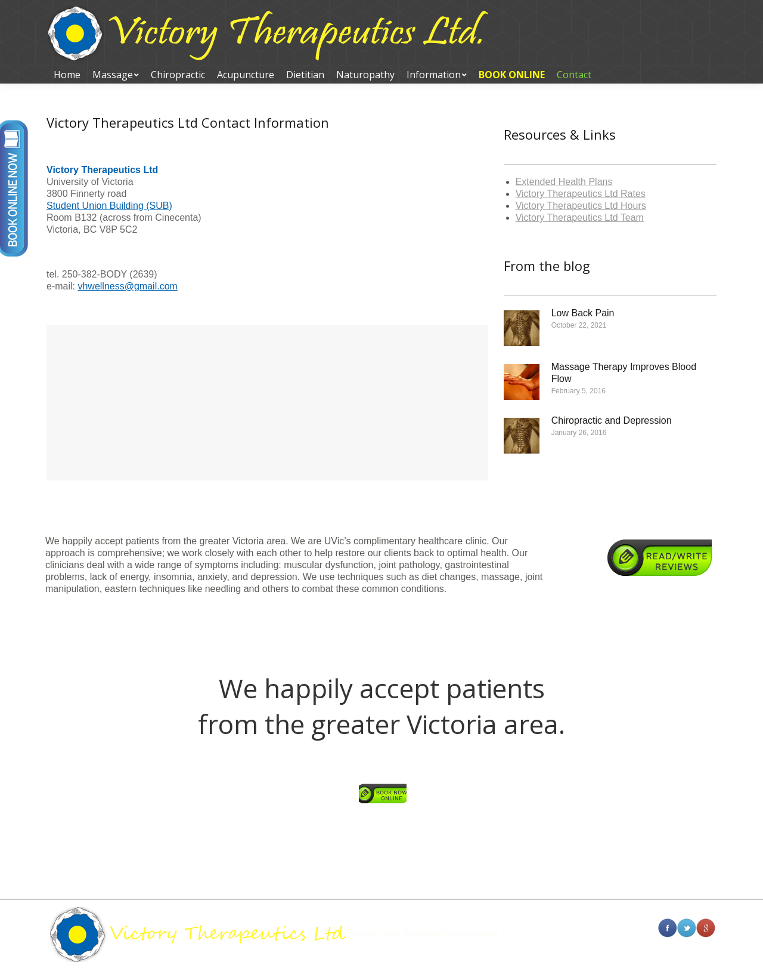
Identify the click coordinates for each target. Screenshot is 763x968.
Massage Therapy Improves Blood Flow (623, 373)
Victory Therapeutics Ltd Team (580, 217)
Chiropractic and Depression (611, 420)
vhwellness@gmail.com (127, 286)
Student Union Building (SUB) (109, 206)
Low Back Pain (583, 313)
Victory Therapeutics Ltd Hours (581, 206)
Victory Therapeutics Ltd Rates (581, 194)
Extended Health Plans (564, 182)
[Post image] (521, 328)
